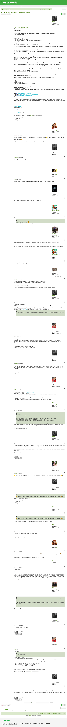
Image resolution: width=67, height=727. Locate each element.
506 (56, 194)
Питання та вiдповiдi (38, 723)
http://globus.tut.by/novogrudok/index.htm (29, 94)
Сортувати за (37, 702)
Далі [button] (65, 14)
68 (56, 589)
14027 (57, 235)
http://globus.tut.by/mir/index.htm (24, 93)
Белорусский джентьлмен (56, 210)
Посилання (28, 723)
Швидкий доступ (5, 9)
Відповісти (4, 14)
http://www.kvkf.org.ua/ (30, 392)
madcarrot (53, 21)
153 (56, 526)
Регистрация (18, 106)
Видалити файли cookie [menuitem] (52, 713)
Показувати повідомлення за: (22, 702)
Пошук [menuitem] (42, 9)
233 (56, 404)
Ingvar (53, 506)
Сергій (53, 587)
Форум (10, 723)
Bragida (53, 271)
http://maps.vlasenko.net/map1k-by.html (22, 609)
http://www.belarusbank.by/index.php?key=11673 (24, 571)
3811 (56, 130)
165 (56, 384)
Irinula (16, 473)
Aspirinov (19, 111)
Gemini (53, 402)
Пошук (63, 9)
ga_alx (53, 192)
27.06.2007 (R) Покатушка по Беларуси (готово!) (15, 12)
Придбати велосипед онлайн (9, 724)
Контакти (47, 723)
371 (56, 273)
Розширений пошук (65, 9)
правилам (25, 309)
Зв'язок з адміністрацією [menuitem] (42, 713)
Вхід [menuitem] (50, 9)
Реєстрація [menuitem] (46, 9)
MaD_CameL (54, 233)
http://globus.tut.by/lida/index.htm (25, 95)
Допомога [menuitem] (11, 9)
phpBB (30, 715)
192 (56, 23)
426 (56, 174)
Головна (4, 723)
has (15, 179)
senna (53, 128)
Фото (21, 723)
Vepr (19, 112)
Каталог (16, 723)
